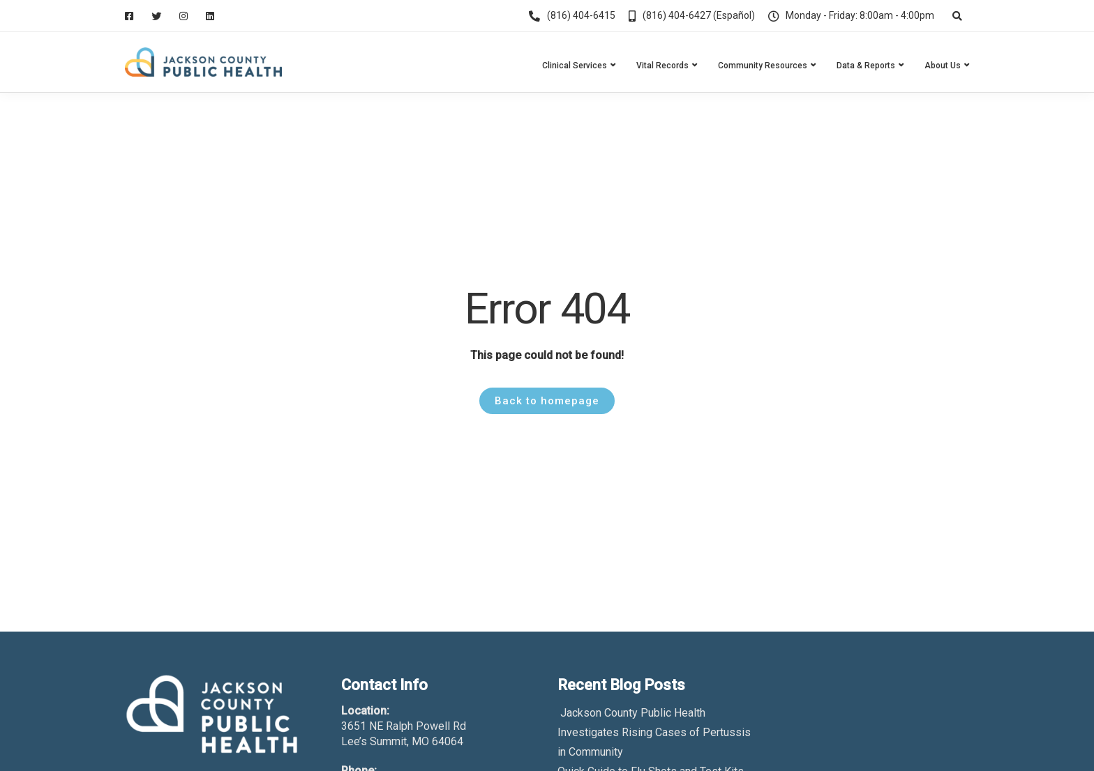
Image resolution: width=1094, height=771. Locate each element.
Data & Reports (866, 65)
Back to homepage (547, 401)
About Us (942, 65)
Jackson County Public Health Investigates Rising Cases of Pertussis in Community (654, 732)
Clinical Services (574, 65)
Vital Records (662, 65)
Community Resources (762, 65)
